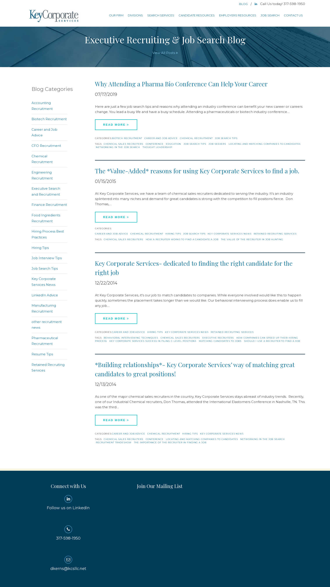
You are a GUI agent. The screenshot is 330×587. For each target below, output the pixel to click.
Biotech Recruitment (127, 138)
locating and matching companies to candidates (265, 143)
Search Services (160, 15)
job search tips (195, 143)
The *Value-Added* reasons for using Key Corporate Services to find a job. (197, 171)
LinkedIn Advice (45, 295)
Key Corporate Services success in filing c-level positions (152, 341)
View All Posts (165, 53)
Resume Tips (42, 354)
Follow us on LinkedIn (68, 502)
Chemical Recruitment (196, 138)
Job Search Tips (226, 138)
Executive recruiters (218, 337)
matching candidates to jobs (220, 341)
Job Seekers (217, 143)
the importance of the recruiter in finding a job (170, 442)
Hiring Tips (173, 233)
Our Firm (116, 15)
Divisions (135, 15)
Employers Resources (237, 15)
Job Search (270, 15)
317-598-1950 (68, 533)
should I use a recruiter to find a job (272, 341)
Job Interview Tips (47, 258)
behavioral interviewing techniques (131, 337)
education (173, 143)
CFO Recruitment (46, 146)
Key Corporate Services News (229, 233)
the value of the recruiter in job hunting (252, 239)
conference (154, 143)
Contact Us (293, 15)
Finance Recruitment (49, 205)
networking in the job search (118, 147)
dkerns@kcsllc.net (68, 563)
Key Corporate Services (54, 16)
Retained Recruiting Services (275, 233)
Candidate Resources (197, 15)
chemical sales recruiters (123, 143)
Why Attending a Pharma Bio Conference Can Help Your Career (181, 84)
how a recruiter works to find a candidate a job (182, 239)
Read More (116, 124)
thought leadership (157, 147)
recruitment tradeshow (114, 442)
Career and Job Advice (161, 138)
